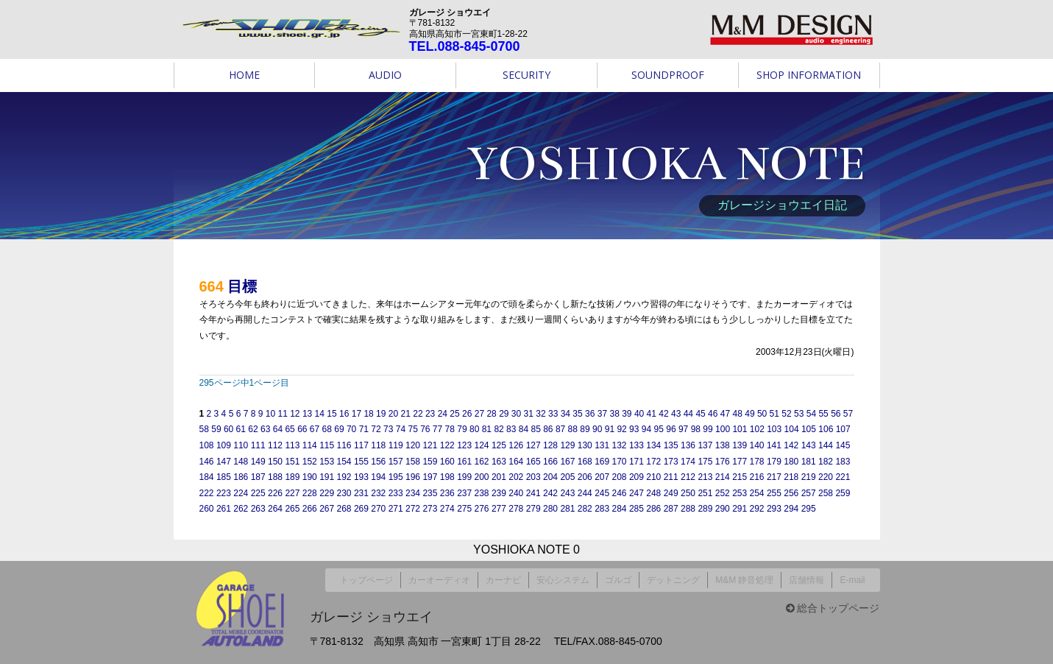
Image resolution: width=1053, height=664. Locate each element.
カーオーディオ (439, 577)
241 (533, 493)
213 (705, 477)
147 (223, 461)
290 (722, 509)
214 (722, 477)
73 (388, 429)
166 (550, 461)
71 (364, 429)
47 (725, 414)
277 (499, 509)
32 (540, 414)
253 (739, 493)
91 (609, 429)
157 (396, 461)
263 (258, 509)
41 (651, 414)
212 (688, 477)
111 (258, 445)
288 (688, 509)
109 (223, 445)
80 (474, 429)
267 (326, 509)
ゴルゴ (618, 577)
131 (602, 445)
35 (577, 414)
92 (621, 429)
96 (671, 429)
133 (636, 445)
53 (799, 414)
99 (707, 429)
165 (533, 461)
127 (533, 445)
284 (619, 509)
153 (326, 461)
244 (585, 493)
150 (275, 461)
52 (786, 414)
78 (450, 429)
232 (378, 493)
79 (462, 429)
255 (774, 493)
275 (464, 509)
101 (739, 429)
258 (825, 493)
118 (378, 445)
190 (309, 477)
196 (412, 477)
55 (823, 414)
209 (636, 477)
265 (292, 509)
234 (412, 493)
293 (774, 509)
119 (396, 445)
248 (653, 493)
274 (447, 509)
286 (653, 509)
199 (464, 477)
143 (808, 445)
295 (808, 509)
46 (712, 414)
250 (688, 493)
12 (294, 414)
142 (791, 445)
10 (270, 414)
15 (331, 414)
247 (636, 493)
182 (825, 461)
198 (447, 477)
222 (206, 493)
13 (307, 414)
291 (739, 509)
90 (597, 429)
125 (499, 445)
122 (447, 445)
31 (528, 414)
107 (843, 429)
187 (258, 477)
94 (646, 429)
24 (442, 414)
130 (585, 445)
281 (567, 509)
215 (739, 477)
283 (602, 509)
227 (292, 493)
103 (774, 429)
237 (464, 493)
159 (429, 461)
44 (688, 414)
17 (356, 414)
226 (275, 493)
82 (498, 429)
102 (757, 429)
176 (722, 461)
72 (375, 429)
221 (842, 477)
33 (553, 414)
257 (808, 493)
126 (515, 445)
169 (602, 461)
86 (548, 429)
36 (590, 414)
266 (309, 509)
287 (671, 509)
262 (240, 509)
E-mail (852, 577)
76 (425, 429)
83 (511, 429)
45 (700, 414)
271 (396, 509)
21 (406, 414)
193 (361, 477)
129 (567, 445)
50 (762, 414)
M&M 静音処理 (744, 577)
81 (487, 429)
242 (550, 493)
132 (619, 445)
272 (412, 509)
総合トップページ (833, 603)
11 (282, 414)
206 (585, 477)
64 (278, 429)
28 (491, 414)
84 (523, 429)
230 (344, 493)
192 (344, 477)
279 (533, 509)
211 (671, 477)
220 (825, 477)
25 (454, 414)
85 (535, 429)
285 (636, 509)
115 (326, 445)
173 (671, 461)
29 (503, 414)
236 (447, 493)
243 (567, 493)
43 (676, 414)
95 (659, 429)
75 (412, 429)
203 (533, 477)
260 (206, 509)
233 (396, 493)
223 (223, 493)
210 (653, 477)
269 (361, 509)
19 (381, 414)
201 (499, 477)
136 (688, 445)
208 (619, 477)
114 (309, 445)
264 (275, 509)
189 (292, 477)
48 (737, 414)
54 (811, 414)
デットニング (673, 577)
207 (602, 477)
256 (791, 493)
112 (275, 445)
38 (614, 414)
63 (265, 429)
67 (314, 429)
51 (774, 414)
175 (705, 461)
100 (722, 429)
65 (289, 429)
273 (429, 509)
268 (344, 509)
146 (206, 461)
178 (757, 461)
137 (705, 445)
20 (393, 414)
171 (636, 461)
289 (705, 509)
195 (396, 477)
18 (368, 414)
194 (378, 477)
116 (344, 445)
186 (240, 477)
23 (430, 414)
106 (825, 429)
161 (464, 461)
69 (339, 429)
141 (774, 445)
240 (515, 493)
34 (565, 414)
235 (429, 493)
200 (482, 477)
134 (653, 445)
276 (482, 509)
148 (240, 461)
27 (479, 414)
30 (516, 414)
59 (216, 429)
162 (482, 461)
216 (757, 477)
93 (634, 429)
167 (567, 461)
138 (722, 445)
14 (320, 414)
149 (258, 461)
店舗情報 (806, 577)
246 (619, 493)
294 (791, 509)
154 (344, 461)
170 (619, 461)
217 (774, 477)
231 (361, 493)
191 (326, 477)
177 (739, 461)
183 (842, 461)
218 (791, 477)
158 (412, 461)
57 (848, 414)
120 (412, 445)
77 (437, 429)
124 (482, 445)
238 (482, 493)
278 (515, 509)
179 (774, 461)
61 (241, 429)
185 (223, 477)
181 (808, 461)
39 (626, 414)
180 (791, 461)
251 (705, 493)
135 (671, 445)
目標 (242, 286)
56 (835, 414)
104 (791, 429)
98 (696, 429)
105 (808, 429)
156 (378, 461)
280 (550, 509)
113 (292, 445)
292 (757, 509)
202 (515, 477)
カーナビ (503, 577)
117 (361, 445)
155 (361, 461)
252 (722, 493)
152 (309, 461)
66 (302, 429)
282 (585, 509)
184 (206, 477)
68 (327, 429)
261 (223, 509)
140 (757, 445)
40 (639, 414)
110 (240, 445)
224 (240, 493)
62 (253, 429)
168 (585, 461)
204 (550, 477)
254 (757, 493)
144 (825, 445)
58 (204, 429)
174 (688, 461)
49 (749, 414)
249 (671, 493)
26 (467, 414)
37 (602, 414)
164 (515, 461)
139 (739, 445)
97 (683, 429)
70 (351, 429)
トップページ (366, 577)
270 (378, 509)
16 (344, 414)
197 (429, 477)
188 (275, 477)
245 (602, 493)
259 (842, 493)
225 (258, 493)
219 (808, 477)
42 (663, 414)
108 (206, 445)
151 (292, 461)
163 (499, 461)
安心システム (562, 577)
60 (228, 429)
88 (573, 429)
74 (400, 429)
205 (567, 477)
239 (499, 493)
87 (560, 429)
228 (309, 493)
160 (447, 461)
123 (464, 445)
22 (417, 414)
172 (653, 461)
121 (429, 445)
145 (842, 445)
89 (584, 429)
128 (550, 445)
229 (326, 493)
